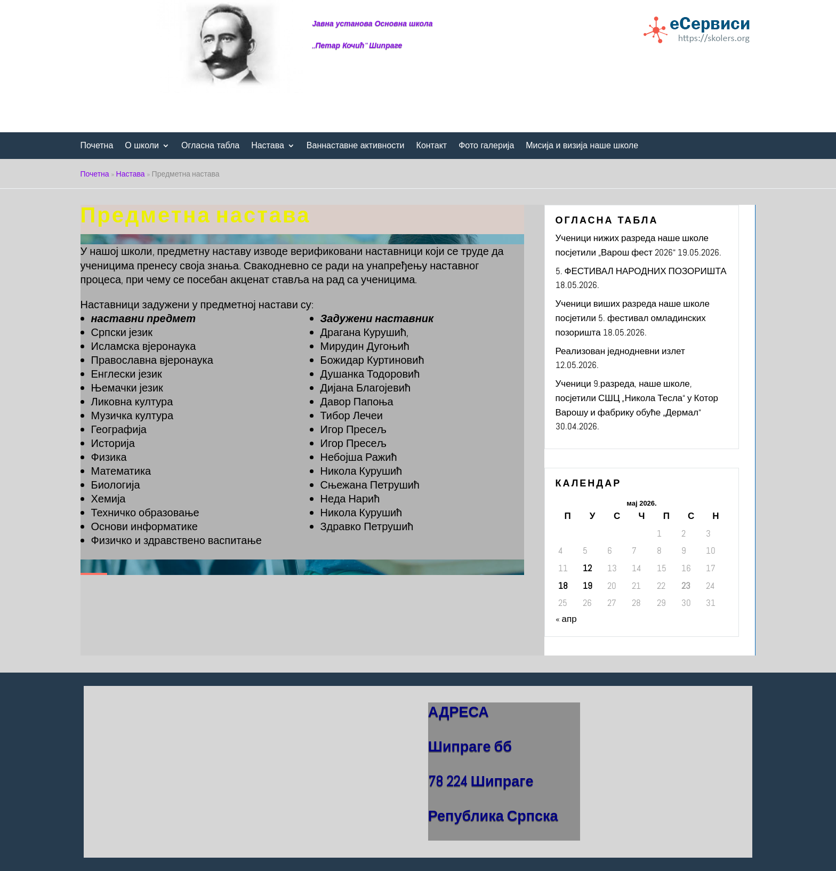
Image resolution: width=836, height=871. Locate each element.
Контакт (431, 146)
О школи (142, 146)
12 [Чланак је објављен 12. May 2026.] (587, 568)
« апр (566, 619)
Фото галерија (486, 146)
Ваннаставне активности (356, 146)
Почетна (97, 146)
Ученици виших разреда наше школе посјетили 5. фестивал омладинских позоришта (633, 318)
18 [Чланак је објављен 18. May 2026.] (563, 586)
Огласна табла (210, 146)
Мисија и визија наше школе (582, 146)
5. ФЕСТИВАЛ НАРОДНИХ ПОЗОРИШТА (641, 271)
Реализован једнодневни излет (620, 351)
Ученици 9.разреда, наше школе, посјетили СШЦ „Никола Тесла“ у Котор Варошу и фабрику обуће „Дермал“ (637, 398)
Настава (267, 146)
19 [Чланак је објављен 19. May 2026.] (587, 586)
